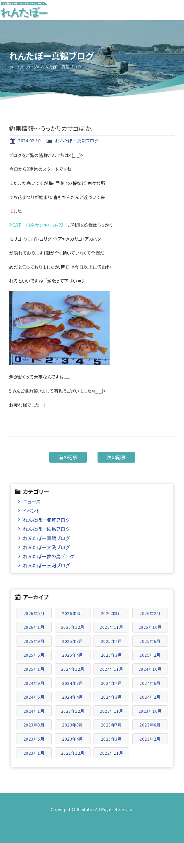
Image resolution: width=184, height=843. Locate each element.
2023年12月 (72, 711)
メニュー (174, 10)
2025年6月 (150, 641)
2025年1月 (34, 669)
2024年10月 (150, 669)
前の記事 (67, 457)
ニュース (32, 501)
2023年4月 (72, 739)
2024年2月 (150, 697)
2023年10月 (150, 711)
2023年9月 (34, 725)
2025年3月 (111, 655)
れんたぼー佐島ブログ (46, 528)
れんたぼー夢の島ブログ (48, 556)
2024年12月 (72, 669)
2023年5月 (34, 739)
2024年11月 (111, 669)
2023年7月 (111, 725)
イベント (31, 510)
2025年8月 (72, 641)
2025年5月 (34, 655)
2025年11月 (111, 627)
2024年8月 (72, 683)
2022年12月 (72, 753)
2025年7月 (111, 641)
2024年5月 (34, 697)
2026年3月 (111, 613)
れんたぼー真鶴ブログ (77, 140)
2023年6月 (150, 725)
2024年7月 (111, 683)
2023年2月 (150, 739)
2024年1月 (34, 711)
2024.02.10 (29, 140)
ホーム (15, 66)
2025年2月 (150, 655)
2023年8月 (72, 725)
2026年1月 (34, 627)
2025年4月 (72, 655)
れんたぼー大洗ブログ (46, 547)
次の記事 (116, 457)
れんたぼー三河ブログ (46, 565)
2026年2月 (150, 613)
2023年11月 (111, 711)
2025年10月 (150, 627)
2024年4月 (72, 697)
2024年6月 (150, 683)
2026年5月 (34, 613)
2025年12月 (72, 627)
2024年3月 (111, 697)
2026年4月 (72, 613)
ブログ (31, 66)
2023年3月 (111, 739)
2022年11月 (111, 753)
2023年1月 (34, 753)
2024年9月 (34, 683)
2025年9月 (34, 641)
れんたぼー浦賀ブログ (46, 519)
